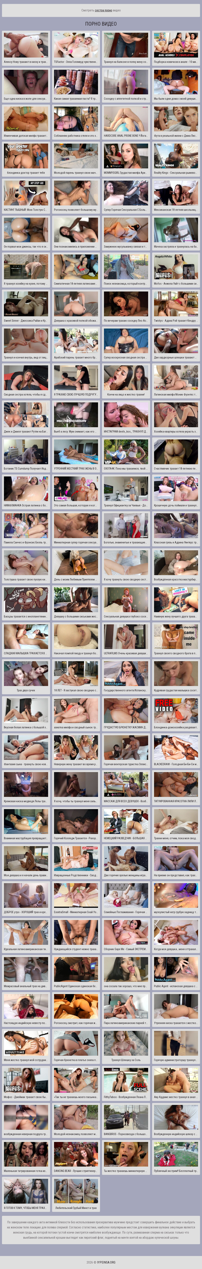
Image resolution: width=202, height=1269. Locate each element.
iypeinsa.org (106, 1262)
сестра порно (103, 10)
